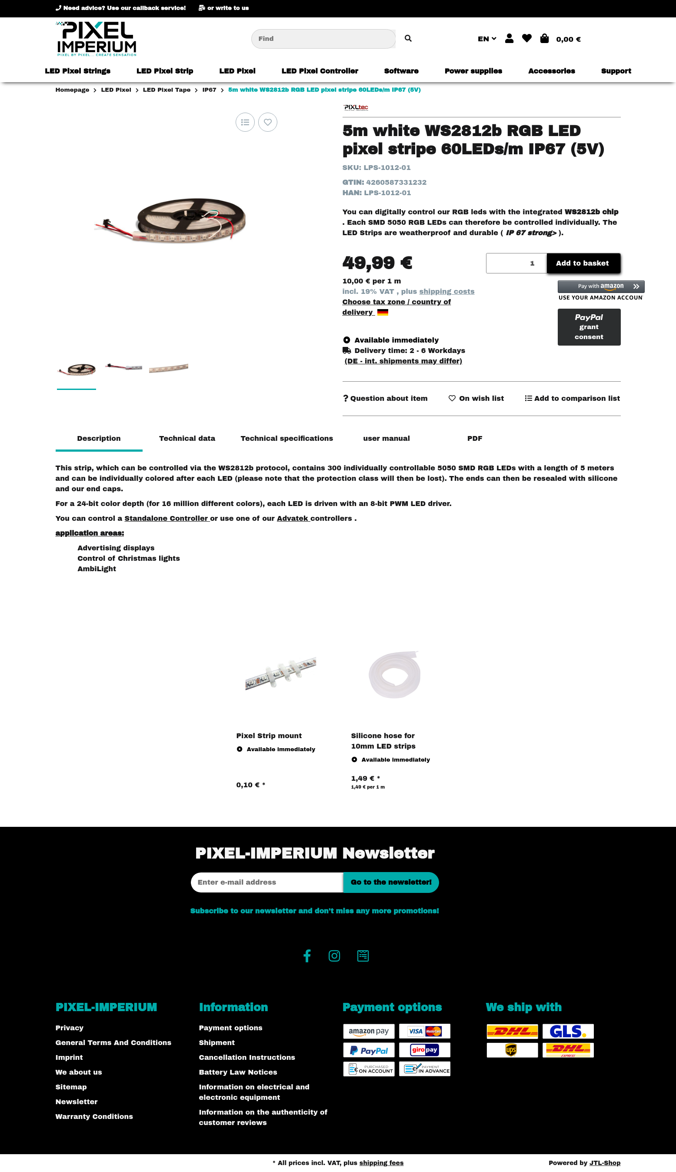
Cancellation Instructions (247, 1057)
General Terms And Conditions (114, 1042)
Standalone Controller (167, 518)
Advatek (293, 518)
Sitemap (71, 1087)
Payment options (231, 1028)
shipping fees (382, 1163)
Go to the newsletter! (391, 882)
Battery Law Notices (238, 1072)
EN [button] (487, 39)
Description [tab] (98, 438)
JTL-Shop (605, 1163)
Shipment (217, 1042)
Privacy (70, 1028)
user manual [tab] (386, 438)
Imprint (69, 1057)
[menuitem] (77, 71)
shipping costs (447, 291)
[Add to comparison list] (245, 122)
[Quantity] (517, 263)
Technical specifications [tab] (287, 438)
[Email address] (267, 882)
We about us (79, 1072)
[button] (509, 39)
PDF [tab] (475, 438)
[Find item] (408, 39)
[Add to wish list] (267, 122)
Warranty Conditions (94, 1116)
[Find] (323, 39)
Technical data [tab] (187, 438)
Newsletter (77, 1101)
